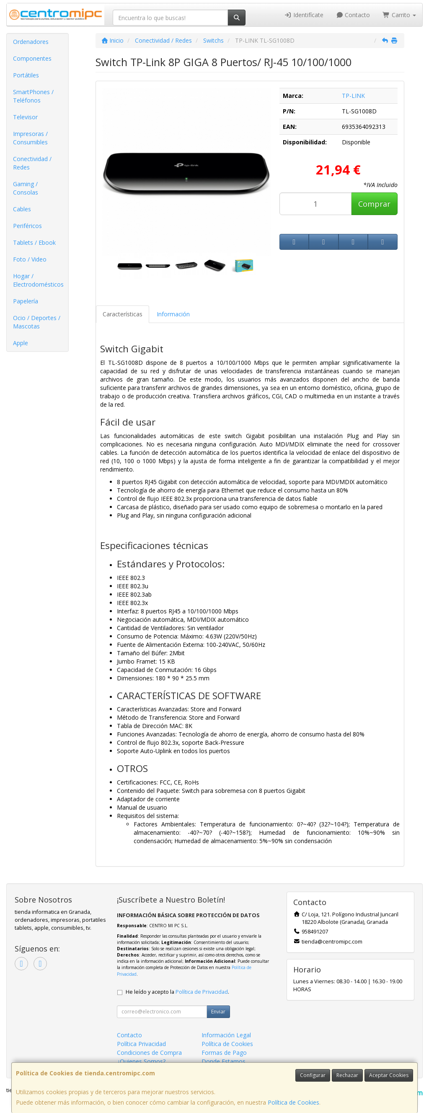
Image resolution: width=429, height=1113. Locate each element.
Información (173, 314)
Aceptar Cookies (388, 1075)
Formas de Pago (224, 1053)
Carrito (399, 15)
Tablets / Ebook (34, 242)
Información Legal (226, 1035)
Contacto (353, 15)
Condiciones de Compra (149, 1053)
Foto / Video (30, 259)
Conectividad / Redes (32, 163)
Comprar (374, 204)
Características (122, 314)
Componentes (32, 58)
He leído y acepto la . (177, 991)
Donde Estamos (224, 1061)
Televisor (25, 117)
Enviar (218, 1011)
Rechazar (347, 1075)
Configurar (313, 1075)
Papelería (25, 301)
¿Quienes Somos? (141, 1061)
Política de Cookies (293, 1102)
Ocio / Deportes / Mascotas (36, 322)
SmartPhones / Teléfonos (33, 96)
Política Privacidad (141, 1044)
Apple (20, 343)
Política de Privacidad (202, 991)
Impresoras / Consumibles (30, 138)
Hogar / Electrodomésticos (38, 280)
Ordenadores (31, 42)
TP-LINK (353, 96)
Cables (22, 209)
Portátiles (26, 75)
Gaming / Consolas (25, 188)
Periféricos (27, 226)
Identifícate (303, 15)
